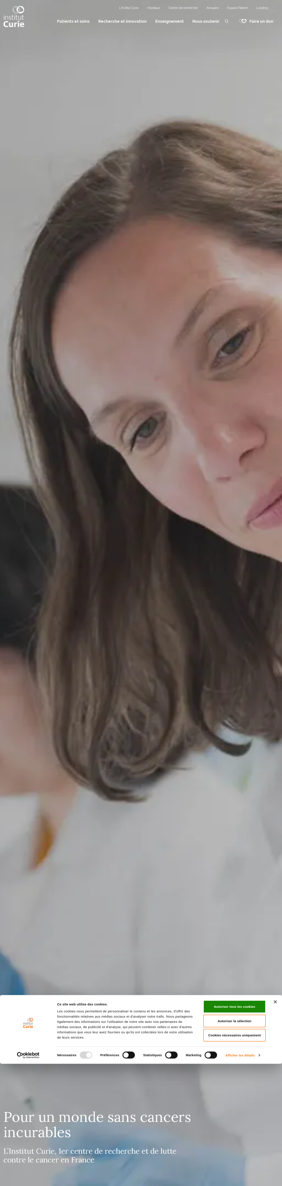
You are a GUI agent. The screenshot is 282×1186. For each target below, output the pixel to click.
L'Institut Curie (129, 8)
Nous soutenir (205, 21)
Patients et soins (73, 21)
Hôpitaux (153, 8)
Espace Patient (237, 8)
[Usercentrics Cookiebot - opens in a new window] (28, 1177)
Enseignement (169, 21)
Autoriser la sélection (234, 1143)
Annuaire (212, 8)
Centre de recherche (183, 8)
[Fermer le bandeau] (275, 1124)
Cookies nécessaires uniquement (234, 1157)
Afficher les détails (240, 1177)
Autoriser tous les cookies (234, 1129)
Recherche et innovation (122, 21)
